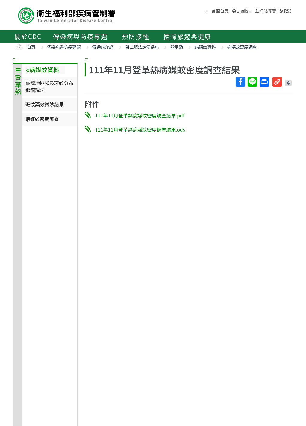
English (244, 11)
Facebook (240, 82)
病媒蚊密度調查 (242, 46)
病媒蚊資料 (205, 46)
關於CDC (28, 36)
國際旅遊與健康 (188, 36)
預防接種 (135, 36)
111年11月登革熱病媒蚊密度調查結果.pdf (139, 115)
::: (14, 59)
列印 (264, 82)
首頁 (31, 46)
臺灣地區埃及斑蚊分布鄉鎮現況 (49, 86)
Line (252, 82)
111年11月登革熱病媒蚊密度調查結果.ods (140, 129)
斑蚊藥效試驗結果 (44, 104)
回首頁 (222, 10)
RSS (288, 10)
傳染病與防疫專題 (80, 36)
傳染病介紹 (102, 46)
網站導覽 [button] (267, 10)
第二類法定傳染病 (142, 46)
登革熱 (176, 46)
